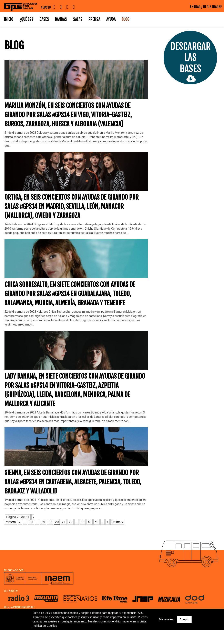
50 (96, 522)
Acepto (184, 619)
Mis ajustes (166, 619)
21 (63, 522)
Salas (77, 19)
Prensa (94, 19)
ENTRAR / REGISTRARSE (206, 6)
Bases (44, 19)
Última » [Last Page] (117, 522)
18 (43, 522)
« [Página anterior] (20, 522)
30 (82, 522)
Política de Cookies (44, 625)
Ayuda (111, 19)
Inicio (8, 19)
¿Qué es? (26, 19)
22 (70, 522)
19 (50, 522)
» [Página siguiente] (107, 522)
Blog (125, 19)
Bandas (61, 19)
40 (89, 522)
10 (31, 522)
